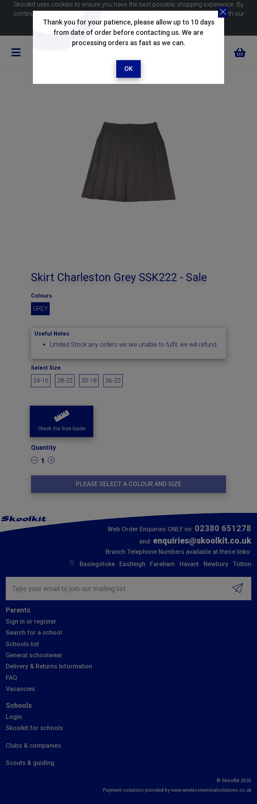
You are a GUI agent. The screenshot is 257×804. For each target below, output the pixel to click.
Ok (128, 68)
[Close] (223, 12)
